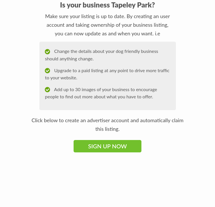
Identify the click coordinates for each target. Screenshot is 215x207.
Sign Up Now (107, 146)
